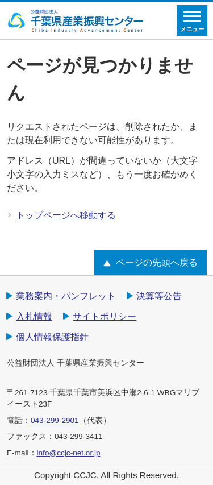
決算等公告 (159, 296)
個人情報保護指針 (52, 337)
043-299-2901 (55, 420)
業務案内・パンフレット (66, 296)
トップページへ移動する (66, 215)
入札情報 (34, 316)
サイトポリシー (104, 316)
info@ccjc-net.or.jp (69, 453)
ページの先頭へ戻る (157, 262)
